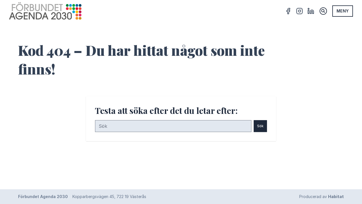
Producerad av (321, 196)
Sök (260, 126)
